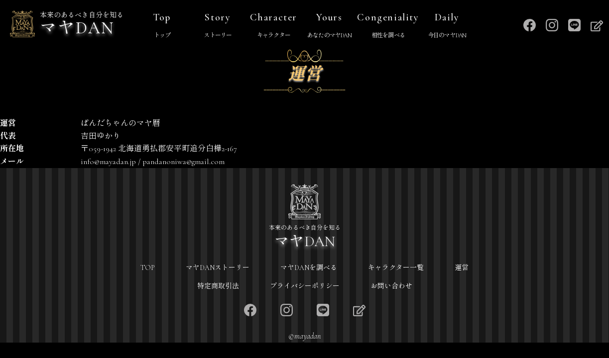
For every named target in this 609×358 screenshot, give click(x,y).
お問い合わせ (391, 286)
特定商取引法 (218, 286)
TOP (147, 268)
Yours (329, 26)
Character (273, 26)
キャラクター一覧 (396, 268)
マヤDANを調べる (308, 268)
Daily (447, 26)
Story (217, 26)
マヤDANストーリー (217, 268)
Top (162, 26)
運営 (462, 268)
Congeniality (388, 26)
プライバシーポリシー (305, 286)
